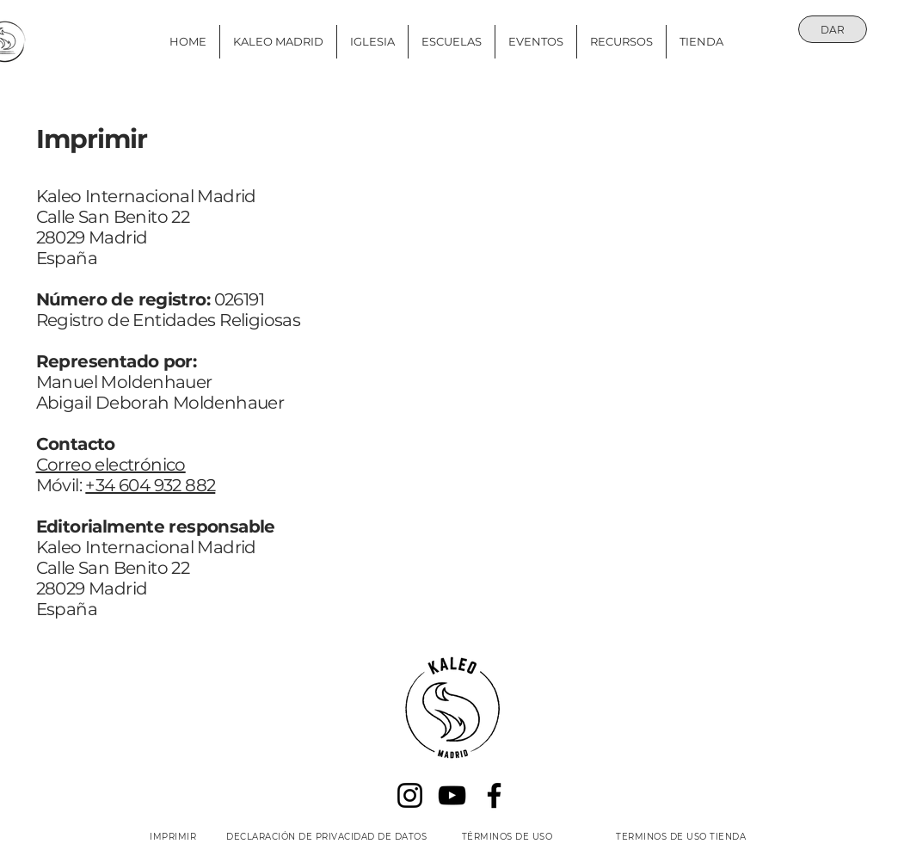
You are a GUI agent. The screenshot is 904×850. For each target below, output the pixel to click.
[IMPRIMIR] (173, 836)
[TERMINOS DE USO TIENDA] (681, 836)
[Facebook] (494, 795)
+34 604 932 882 (150, 485)
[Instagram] (410, 795)
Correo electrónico (111, 464)
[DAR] (832, 29)
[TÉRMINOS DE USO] (507, 836)
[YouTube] (452, 795)
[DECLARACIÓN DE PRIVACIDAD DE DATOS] (327, 836)
